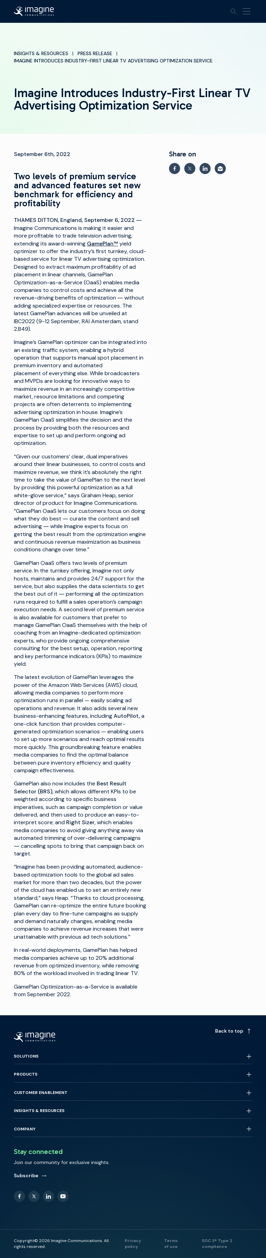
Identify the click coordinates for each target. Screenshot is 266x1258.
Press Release (95, 53)
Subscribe (30, 1175)
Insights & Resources (41, 53)
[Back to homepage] (34, 11)
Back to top (233, 1031)
